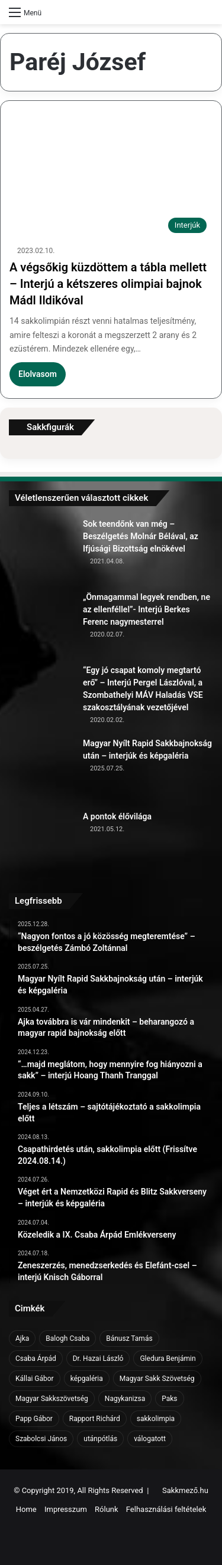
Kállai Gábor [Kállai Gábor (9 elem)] (34, 1378)
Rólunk (106, 1509)
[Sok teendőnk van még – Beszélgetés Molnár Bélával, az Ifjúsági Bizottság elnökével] (41, 550)
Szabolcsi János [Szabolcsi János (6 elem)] (41, 1439)
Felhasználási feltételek (166, 1509)
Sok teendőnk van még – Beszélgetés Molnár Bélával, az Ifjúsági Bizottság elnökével (140, 536)
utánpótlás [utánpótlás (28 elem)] (100, 1439)
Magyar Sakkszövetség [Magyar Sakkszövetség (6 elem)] (51, 1399)
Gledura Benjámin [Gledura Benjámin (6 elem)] (167, 1358)
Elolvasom (37, 374)
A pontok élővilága (117, 816)
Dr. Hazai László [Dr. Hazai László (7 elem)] (98, 1358)
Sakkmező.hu (185, 1490)
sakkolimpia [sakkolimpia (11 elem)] (156, 1419)
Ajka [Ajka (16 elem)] (22, 1338)
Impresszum (65, 1509)
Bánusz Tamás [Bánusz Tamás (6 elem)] (129, 1338)
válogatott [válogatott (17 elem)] (150, 1439)
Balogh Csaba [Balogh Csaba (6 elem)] (67, 1338)
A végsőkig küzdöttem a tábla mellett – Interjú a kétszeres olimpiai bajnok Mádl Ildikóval (108, 283)
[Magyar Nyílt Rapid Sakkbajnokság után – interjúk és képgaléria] (41, 769)
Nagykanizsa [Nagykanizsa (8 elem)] (125, 1399)
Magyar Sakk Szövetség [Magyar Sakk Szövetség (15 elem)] (157, 1378)
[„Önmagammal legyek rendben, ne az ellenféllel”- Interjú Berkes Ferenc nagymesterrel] (41, 623)
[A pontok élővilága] (41, 843)
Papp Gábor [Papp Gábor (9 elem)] (34, 1419)
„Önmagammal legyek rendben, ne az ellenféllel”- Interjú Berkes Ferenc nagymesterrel (146, 609)
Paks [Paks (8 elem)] (169, 1399)
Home (26, 1509)
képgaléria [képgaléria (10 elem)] (86, 1378)
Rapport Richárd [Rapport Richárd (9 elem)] (94, 1419)
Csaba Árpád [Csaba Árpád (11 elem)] (35, 1358)
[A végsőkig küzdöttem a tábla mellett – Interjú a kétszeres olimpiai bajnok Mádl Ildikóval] (111, 181)
